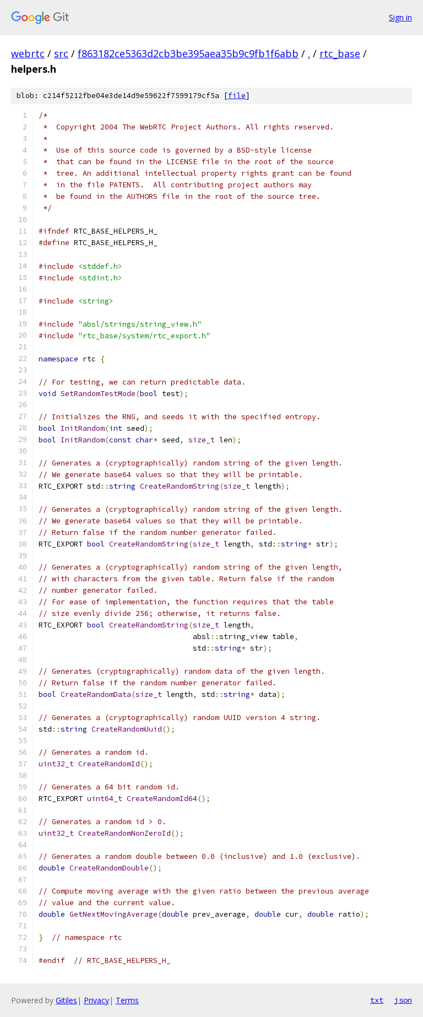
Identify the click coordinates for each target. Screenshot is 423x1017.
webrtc (28, 53)
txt (376, 1000)
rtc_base (339, 53)
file (237, 95)
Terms (127, 1000)
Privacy (96, 1000)
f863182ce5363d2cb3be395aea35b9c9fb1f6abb (188, 53)
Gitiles (66, 1000)
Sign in (400, 17)
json (403, 1000)
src (61, 53)
